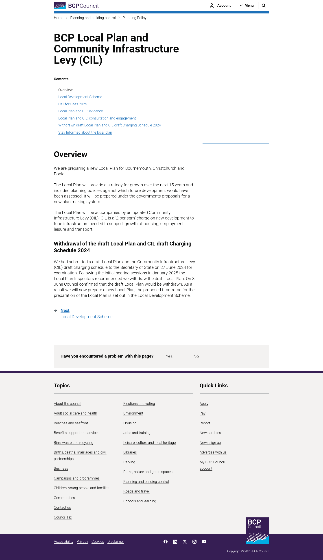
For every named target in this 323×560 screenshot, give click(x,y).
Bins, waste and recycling (73, 443)
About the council (67, 404)
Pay (202, 413)
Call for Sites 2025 (72, 104)
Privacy (82, 541)
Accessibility (63, 541)
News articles (210, 433)
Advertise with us (213, 452)
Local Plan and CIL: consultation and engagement (97, 118)
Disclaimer (115, 541)
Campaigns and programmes (77, 478)
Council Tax (63, 517)
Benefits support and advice (76, 433)
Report (205, 423)
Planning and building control (93, 18)
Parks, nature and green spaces (147, 472)
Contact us (62, 507)
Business (61, 468)
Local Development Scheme (80, 97)
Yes (169, 356)
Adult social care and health (75, 413)
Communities (64, 498)
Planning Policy (134, 18)
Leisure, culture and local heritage (149, 443)
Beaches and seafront (71, 423)
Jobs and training (137, 433)
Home (58, 18)
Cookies (98, 541)
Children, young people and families (81, 488)
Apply (204, 404)
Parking (129, 462)
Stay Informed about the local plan (85, 132)
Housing (129, 423)
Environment (133, 413)
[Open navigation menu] (246, 5)
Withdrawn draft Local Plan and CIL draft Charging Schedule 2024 (109, 125)
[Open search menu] (263, 5)
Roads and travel (136, 491)
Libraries (130, 452)
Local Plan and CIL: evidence (80, 111)
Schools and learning (139, 501)
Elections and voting (139, 404)
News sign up (210, 443)
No (196, 356)
